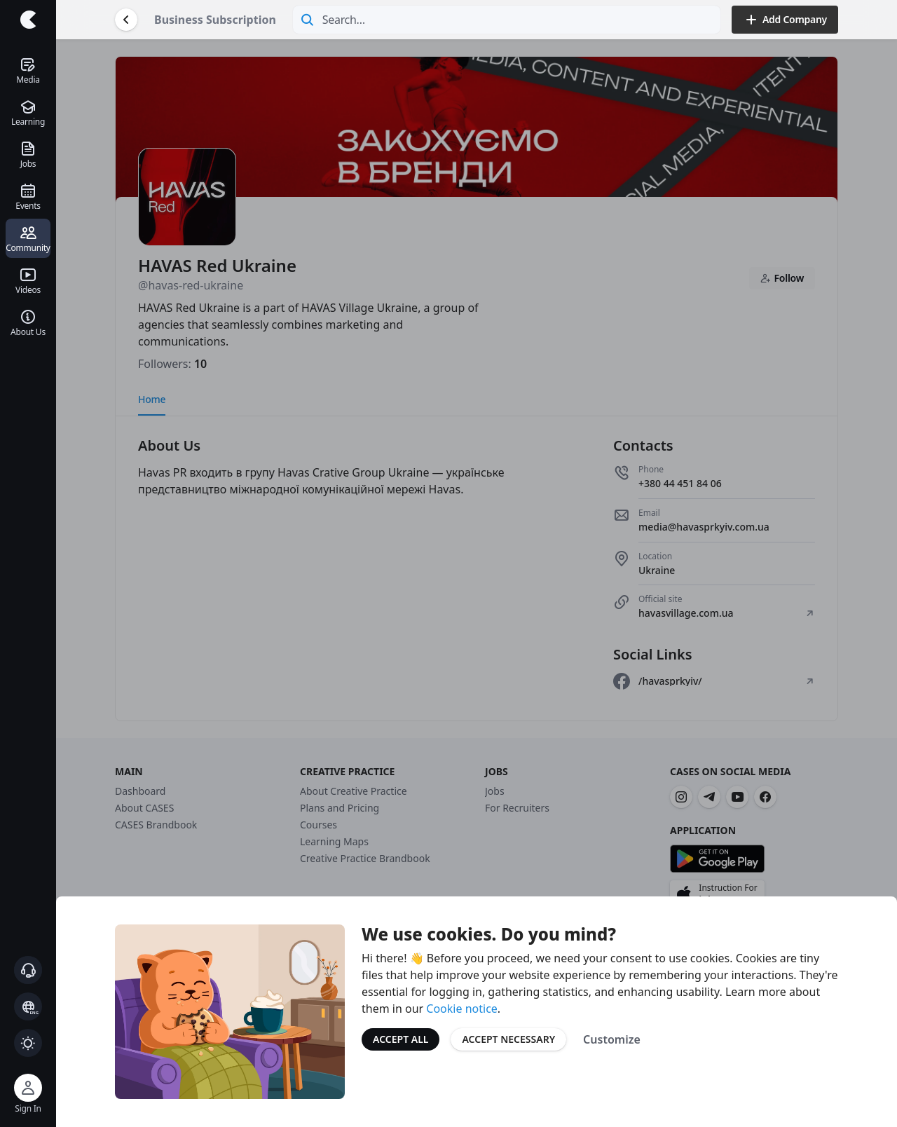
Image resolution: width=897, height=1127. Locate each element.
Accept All (400, 1039)
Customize (612, 1039)
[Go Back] (126, 19)
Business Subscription (215, 19)
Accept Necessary (508, 1039)
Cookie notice (462, 1008)
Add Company (785, 19)
